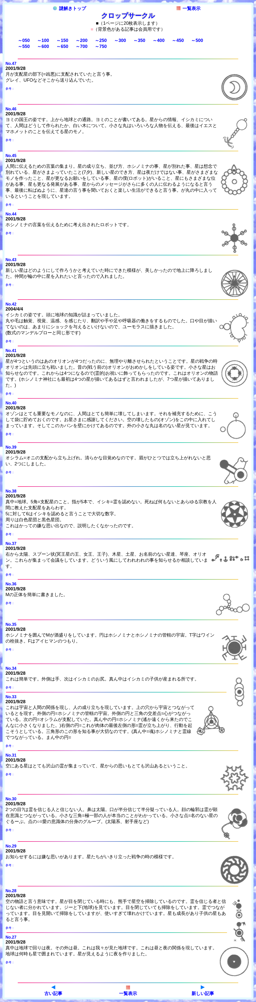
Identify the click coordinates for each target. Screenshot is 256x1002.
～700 (82, 46)
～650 (62, 46)
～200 (82, 40)
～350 (139, 40)
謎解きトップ (69, 8)
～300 (120, 40)
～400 (158, 40)
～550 (24, 46)
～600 (43, 46)
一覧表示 (188, 8)
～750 (101, 46)
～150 (62, 40)
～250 (101, 40)
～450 (178, 40)
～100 (43, 40)
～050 (24, 40)
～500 (197, 40)
